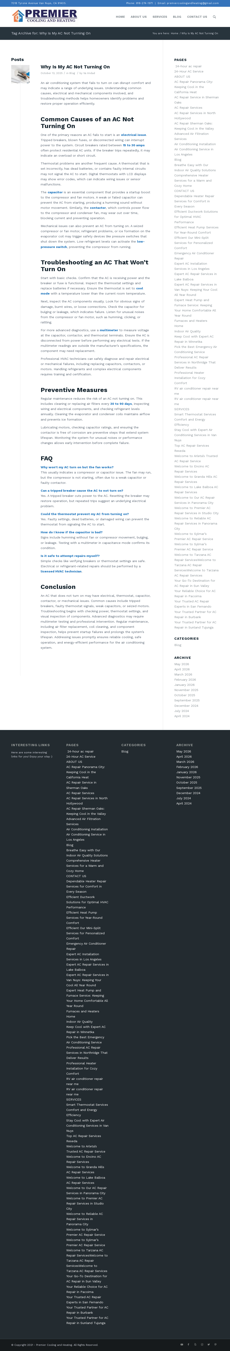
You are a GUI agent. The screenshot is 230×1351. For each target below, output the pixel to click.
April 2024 (182, 716)
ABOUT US (182, 76)
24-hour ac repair (188, 66)
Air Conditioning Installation (195, 144)
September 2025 (187, 700)
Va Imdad (89, 73)
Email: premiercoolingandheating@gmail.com (188, 3)
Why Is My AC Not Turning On (75, 67)
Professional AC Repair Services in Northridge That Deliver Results (195, 362)
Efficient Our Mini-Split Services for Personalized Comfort (193, 243)
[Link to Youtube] (181, 1344)
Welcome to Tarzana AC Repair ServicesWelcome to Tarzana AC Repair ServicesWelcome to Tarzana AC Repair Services (196, 565)
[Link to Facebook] (188, 1344)
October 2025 (184, 695)
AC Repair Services (188, 107)
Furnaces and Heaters (190, 320)
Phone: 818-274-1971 (139, 3)
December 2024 (186, 705)
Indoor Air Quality (187, 331)
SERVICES (181, 409)
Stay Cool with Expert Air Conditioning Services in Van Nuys (195, 435)
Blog (72, 73)
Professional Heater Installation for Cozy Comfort (189, 378)
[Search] (214, 17)
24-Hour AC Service (188, 71)
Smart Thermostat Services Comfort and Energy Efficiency (195, 419)
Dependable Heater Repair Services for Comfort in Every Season (194, 201)
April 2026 (182, 669)
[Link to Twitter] (208, 1344)
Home (178, 326)
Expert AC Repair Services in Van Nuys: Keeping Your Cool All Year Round (195, 290)
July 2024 (181, 711)
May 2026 (181, 664)
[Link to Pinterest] (215, 1344)
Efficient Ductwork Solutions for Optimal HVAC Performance (196, 217)
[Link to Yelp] (195, 1344)
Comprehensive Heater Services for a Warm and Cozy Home (193, 180)
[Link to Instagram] (202, 1344)
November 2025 (186, 690)
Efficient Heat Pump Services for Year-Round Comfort (84, 918)
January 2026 (184, 685)
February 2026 (185, 679)
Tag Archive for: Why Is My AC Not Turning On (51, 33)
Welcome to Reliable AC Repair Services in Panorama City (195, 523)
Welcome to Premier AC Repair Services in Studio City (85, 1203)
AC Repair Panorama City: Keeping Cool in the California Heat (193, 87)
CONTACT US (184, 191)
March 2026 (183, 674)
